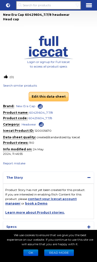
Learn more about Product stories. (35, 212)
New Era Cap (25, 106)
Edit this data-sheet (49, 96)
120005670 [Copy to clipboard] (43, 131)
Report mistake (14, 163)
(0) (11, 77)
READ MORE (59, 252)
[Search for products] (48, 5)
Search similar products (20, 85)
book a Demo (36, 203)
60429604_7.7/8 (41, 112)
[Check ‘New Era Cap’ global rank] (40, 106)
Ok (30, 252)
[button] (8, 5)
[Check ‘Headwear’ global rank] (41, 124)
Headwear (29, 124)
